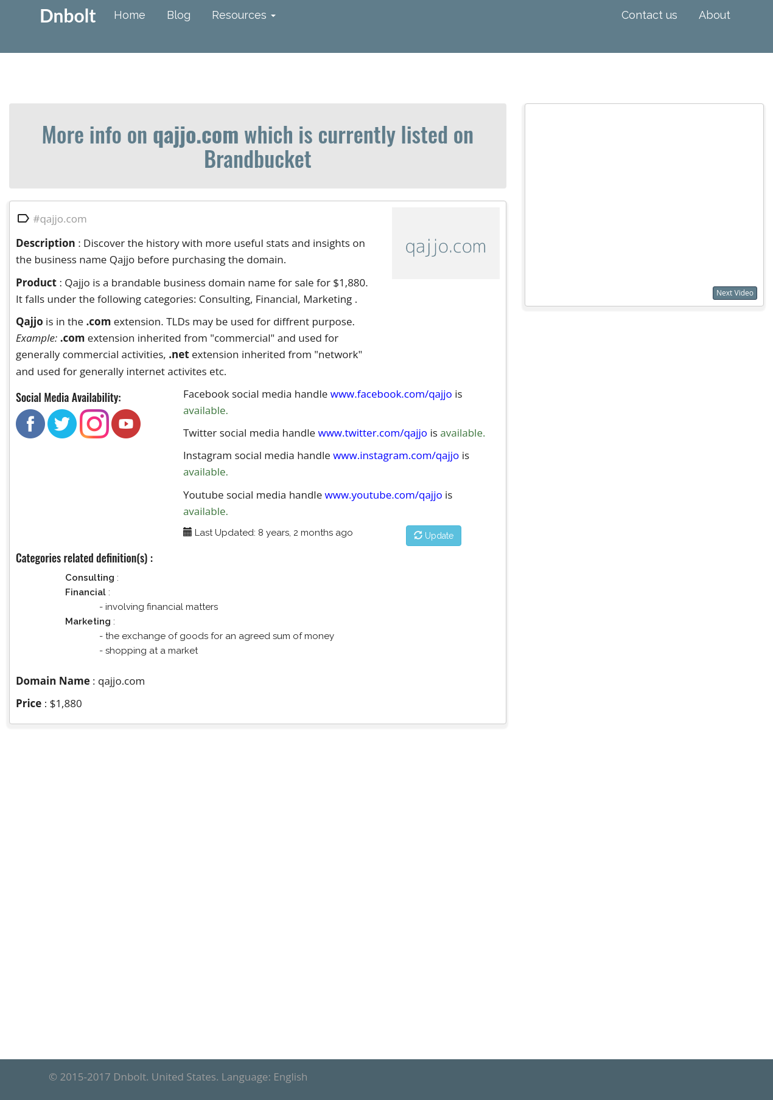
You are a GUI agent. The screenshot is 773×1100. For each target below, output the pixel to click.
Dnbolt (68, 15)
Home (129, 15)
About (714, 15)
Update (433, 536)
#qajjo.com (59, 218)
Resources (244, 15)
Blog (179, 15)
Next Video (735, 293)
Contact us (649, 15)
